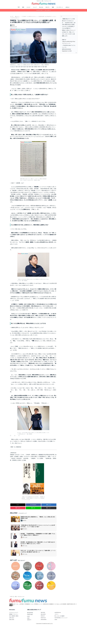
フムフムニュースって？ (13, 612)
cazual (56, 619)
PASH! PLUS (43, 617)
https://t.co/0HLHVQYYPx (68, 41)
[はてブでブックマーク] (48, 504)
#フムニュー (72, 30)
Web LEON (43, 612)
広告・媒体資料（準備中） (14, 615)
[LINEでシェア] (33, 508)
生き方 (24, 66)
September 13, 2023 (67, 51)
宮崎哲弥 (35, 66)
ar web (28, 616)
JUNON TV (29, 619)
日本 (21, 66)
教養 (39, 66)
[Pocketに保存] (17, 508)
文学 (19, 66)
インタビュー (12, 66)
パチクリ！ (57, 614)
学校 (16, 66)
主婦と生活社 (11, 619)
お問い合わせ (11, 617)
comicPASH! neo (58, 612)
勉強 (32, 66)
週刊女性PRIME (30, 612)
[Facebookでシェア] (33, 504)
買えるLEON (43, 614)
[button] (48, 508)
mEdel (28, 618)
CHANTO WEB (30, 614)
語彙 (45, 66)
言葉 (43, 66)
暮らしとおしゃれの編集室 (59, 615)
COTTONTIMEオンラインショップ (61, 617)
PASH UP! (43, 615)
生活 (27, 66)
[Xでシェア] (17, 504)
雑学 (30, 66)
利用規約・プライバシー (13, 614)
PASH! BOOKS (43, 619)
